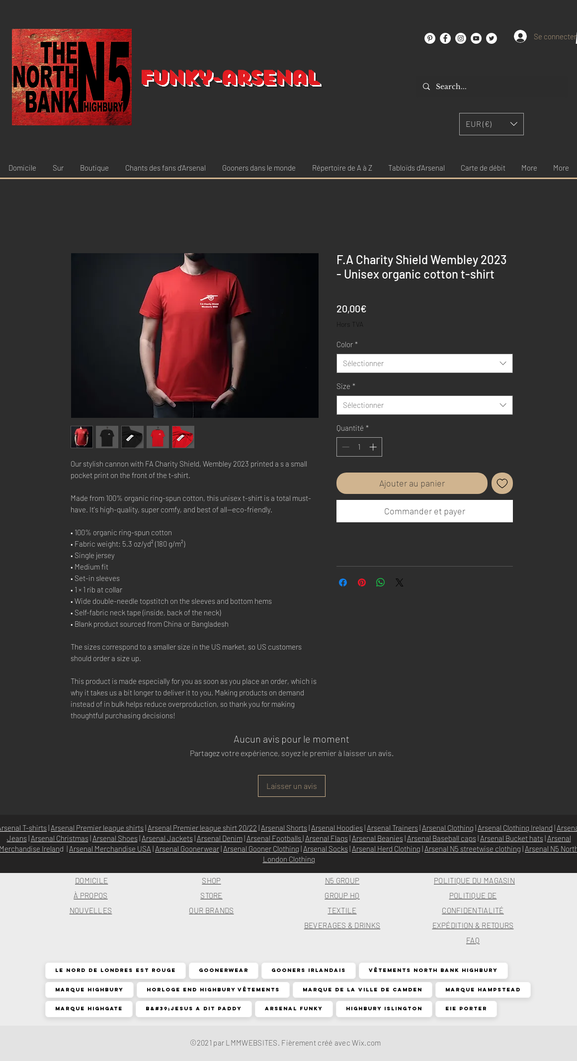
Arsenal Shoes (115, 838)
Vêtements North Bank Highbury (433, 970)
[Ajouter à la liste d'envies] (502, 483)
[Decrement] (344, 447)
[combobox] (424, 363)
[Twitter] (491, 38)
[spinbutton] (359, 447)
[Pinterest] (429, 38)
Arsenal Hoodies (337, 827)
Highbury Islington (383, 1008)
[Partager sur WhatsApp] (381, 582)
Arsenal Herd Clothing (386, 848)
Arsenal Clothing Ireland (515, 827)
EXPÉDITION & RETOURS (473, 925)
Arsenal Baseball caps (441, 838)
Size (345, 386)
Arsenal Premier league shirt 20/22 (202, 827)
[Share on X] (400, 582)
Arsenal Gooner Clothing (261, 848)
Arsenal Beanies (377, 838)
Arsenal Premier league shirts (97, 827)
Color (347, 344)
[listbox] (491, 124)
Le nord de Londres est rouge (115, 970)
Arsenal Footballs (275, 838)
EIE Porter (466, 1008)
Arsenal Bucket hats (511, 838)
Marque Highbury (89, 989)
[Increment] (374, 447)
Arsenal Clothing (448, 827)
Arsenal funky (293, 1008)
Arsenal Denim (220, 838)
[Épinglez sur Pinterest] (362, 582)
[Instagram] (460, 38)
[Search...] (491, 86)
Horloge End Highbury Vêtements (213, 989)
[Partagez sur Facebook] (343, 582)
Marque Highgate (89, 1008)
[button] (491, 124)
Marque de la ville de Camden (362, 989)
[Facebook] (445, 38)
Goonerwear (223, 970)
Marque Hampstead (483, 989)
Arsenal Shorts (284, 827)
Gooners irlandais (308, 970)
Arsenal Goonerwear (187, 848)
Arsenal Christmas (59, 838)
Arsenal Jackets (167, 838)
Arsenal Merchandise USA (110, 848)
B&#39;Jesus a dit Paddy (193, 1008)
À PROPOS (90, 895)
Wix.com (366, 1042)
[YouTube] (476, 38)
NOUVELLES (91, 910)
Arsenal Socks (325, 848)
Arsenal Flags (326, 838)
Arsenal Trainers (392, 827)
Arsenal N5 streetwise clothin (470, 848)
